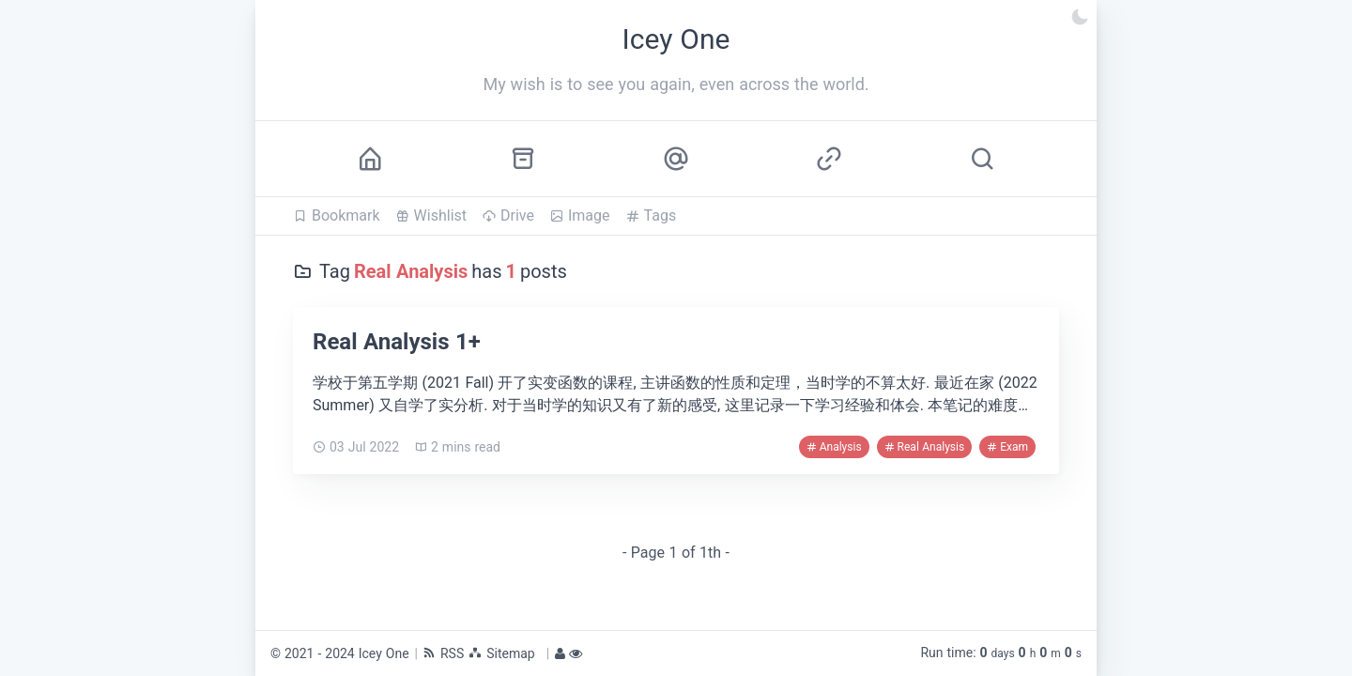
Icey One (384, 653)
